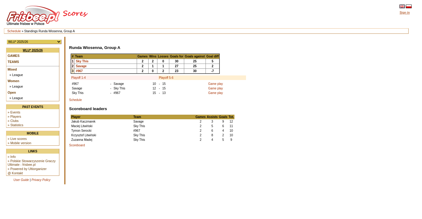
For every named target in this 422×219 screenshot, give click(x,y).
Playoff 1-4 (78, 77)
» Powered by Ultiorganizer (27, 169)
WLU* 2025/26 (33, 50)
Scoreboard (77, 145)
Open (12, 92)
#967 (79, 71)
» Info (12, 156)
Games (13, 55)
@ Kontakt (15, 173)
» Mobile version (19, 143)
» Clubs (13, 121)
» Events (14, 112)
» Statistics (15, 125)
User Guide (21, 180)
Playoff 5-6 (166, 77)
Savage (81, 66)
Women (13, 81)
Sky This (82, 61)
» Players (14, 116)
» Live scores (17, 139)
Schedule (14, 31)
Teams (13, 62)
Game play (215, 83)
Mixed (12, 69)
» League (16, 75)
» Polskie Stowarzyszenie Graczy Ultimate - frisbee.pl (32, 162)
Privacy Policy (41, 180)
